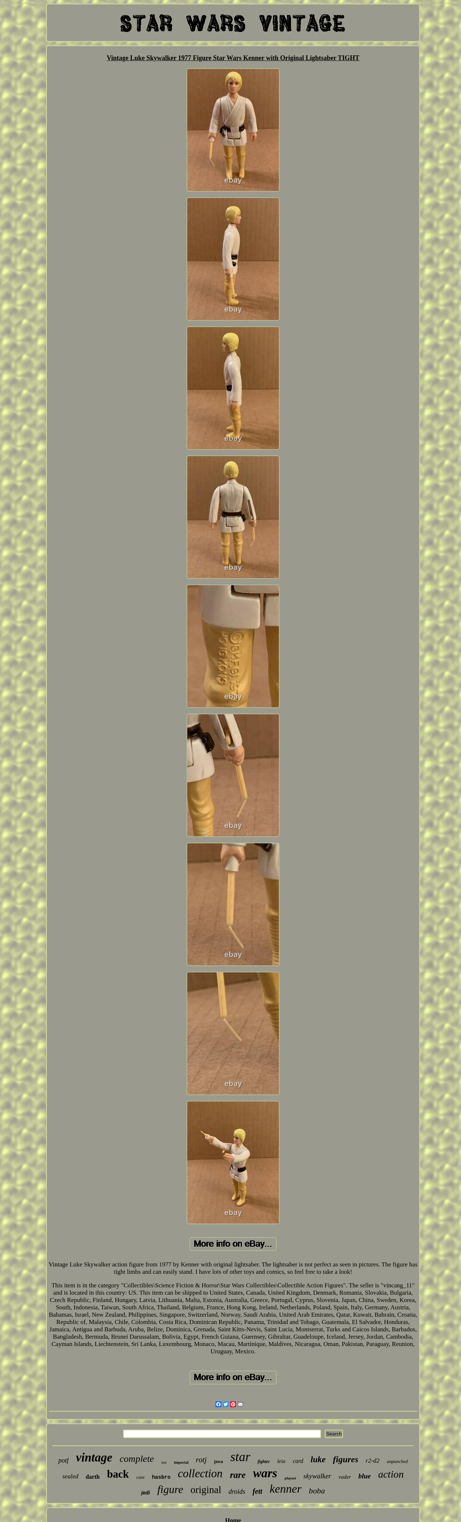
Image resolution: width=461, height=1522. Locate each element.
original (206, 1489)
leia (281, 1461)
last (163, 1462)
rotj (201, 1459)
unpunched (397, 1461)
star (240, 1457)
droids (237, 1491)
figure (170, 1489)
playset (290, 1478)
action (391, 1474)
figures (345, 1459)
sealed (70, 1476)
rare (238, 1475)
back (118, 1474)
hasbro (161, 1477)
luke (318, 1459)
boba (317, 1490)
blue (364, 1476)
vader (345, 1477)
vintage (94, 1457)
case (140, 1477)
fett (257, 1491)
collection (200, 1473)
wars (265, 1473)
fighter (264, 1461)
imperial (181, 1462)
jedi (145, 1493)
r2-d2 (373, 1460)
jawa (218, 1461)
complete (136, 1458)
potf (63, 1460)
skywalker (317, 1476)
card (298, 1461)
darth (93, 1477)
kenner (286, 1488)
